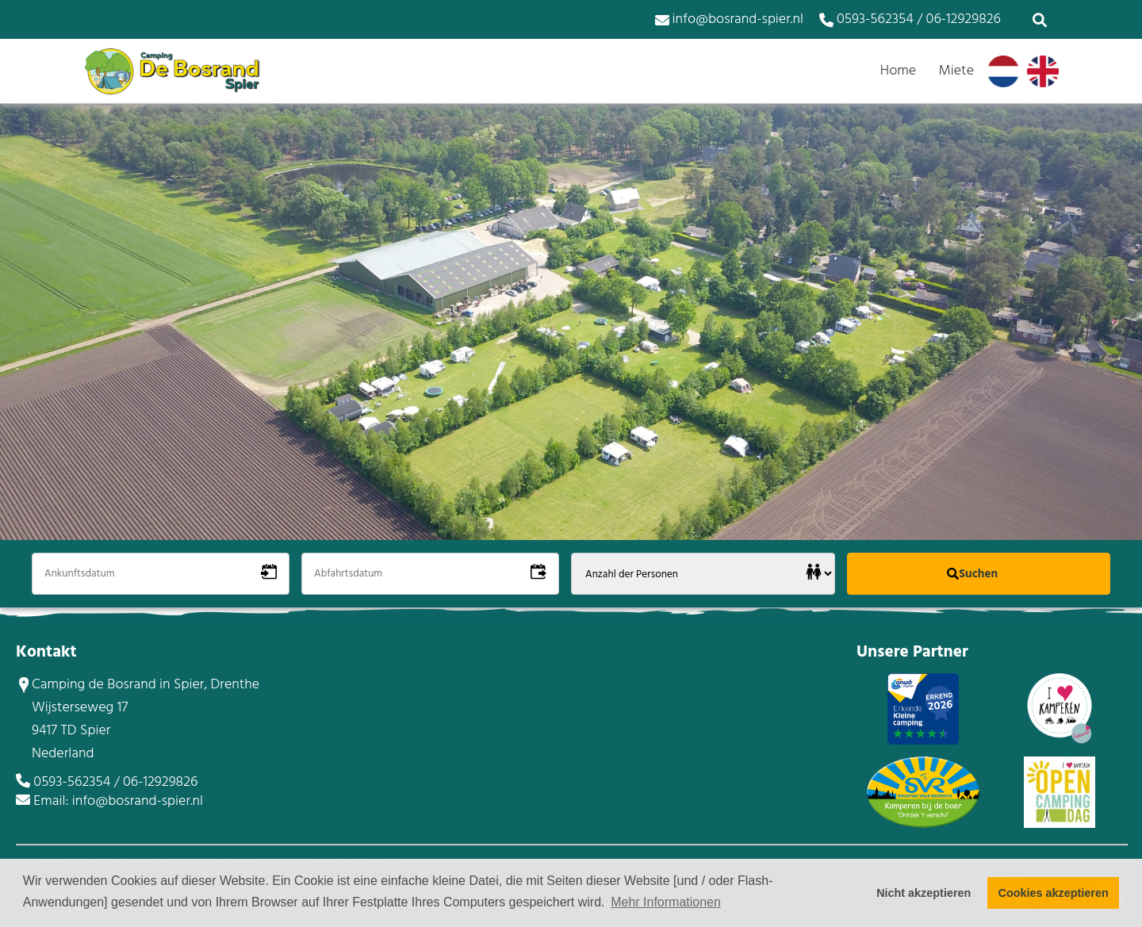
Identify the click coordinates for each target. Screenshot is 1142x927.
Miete (956, 70)
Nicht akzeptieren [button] (923, 893)
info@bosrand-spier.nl (729, 19)
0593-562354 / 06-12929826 (910, 19)
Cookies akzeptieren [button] (1053, 893)
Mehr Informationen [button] (666, 902)
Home (898, 70)
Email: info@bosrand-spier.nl (118, 801)
